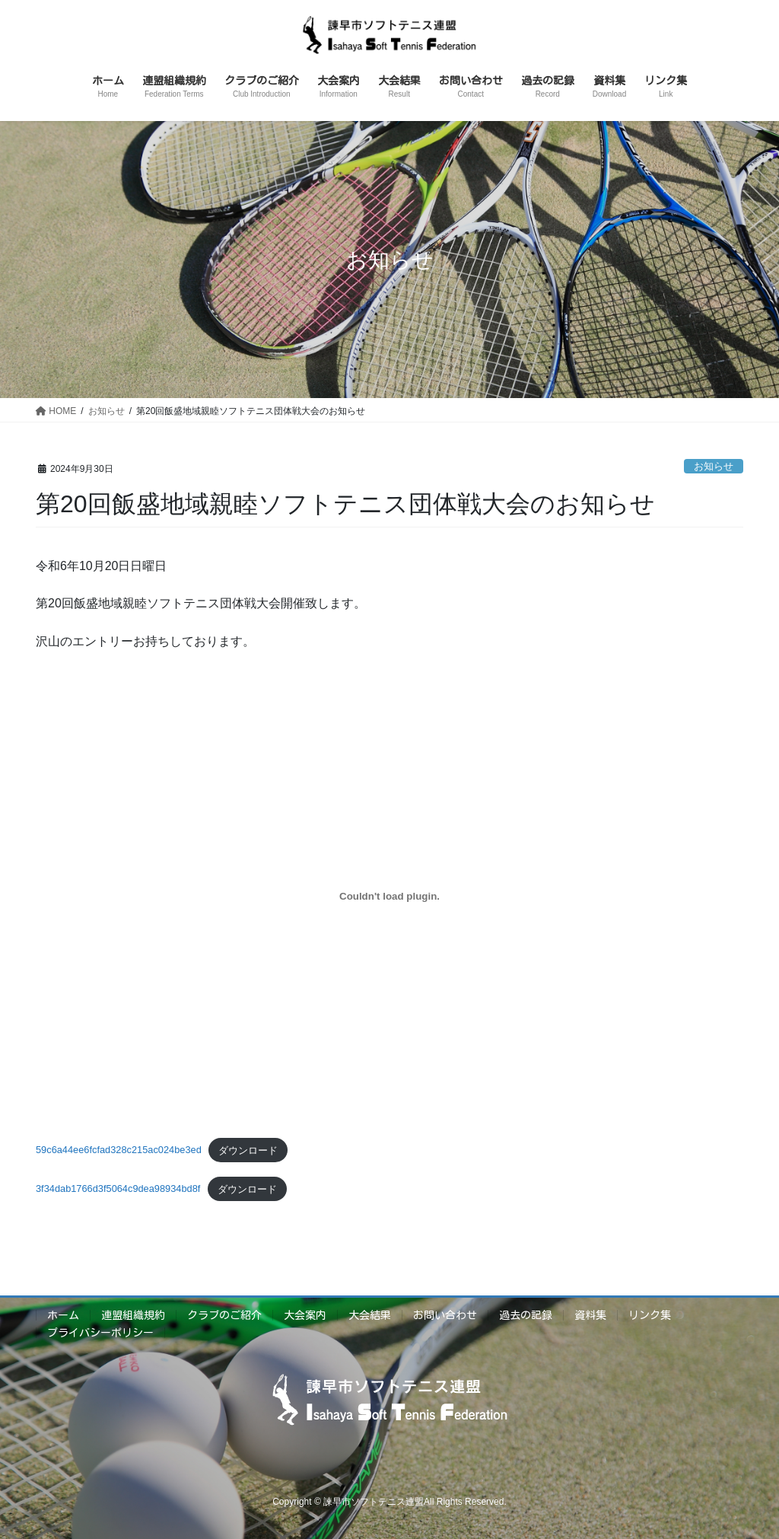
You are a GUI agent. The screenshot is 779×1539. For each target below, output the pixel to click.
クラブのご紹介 (224, 1315)
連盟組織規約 (133, 1315)
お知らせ (713, 466)
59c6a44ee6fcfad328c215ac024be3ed (119, 1150)
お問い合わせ (445, 1315)
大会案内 (305, 1315)
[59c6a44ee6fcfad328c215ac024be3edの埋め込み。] (389, 896)
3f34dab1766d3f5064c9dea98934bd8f (118, 1189)
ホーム (63, 1315)
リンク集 (649, 1315)
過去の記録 (525, 1315)
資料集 (590, 1315)
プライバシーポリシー (100, 1332)
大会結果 (369, 1315)
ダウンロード (248, 1150)
